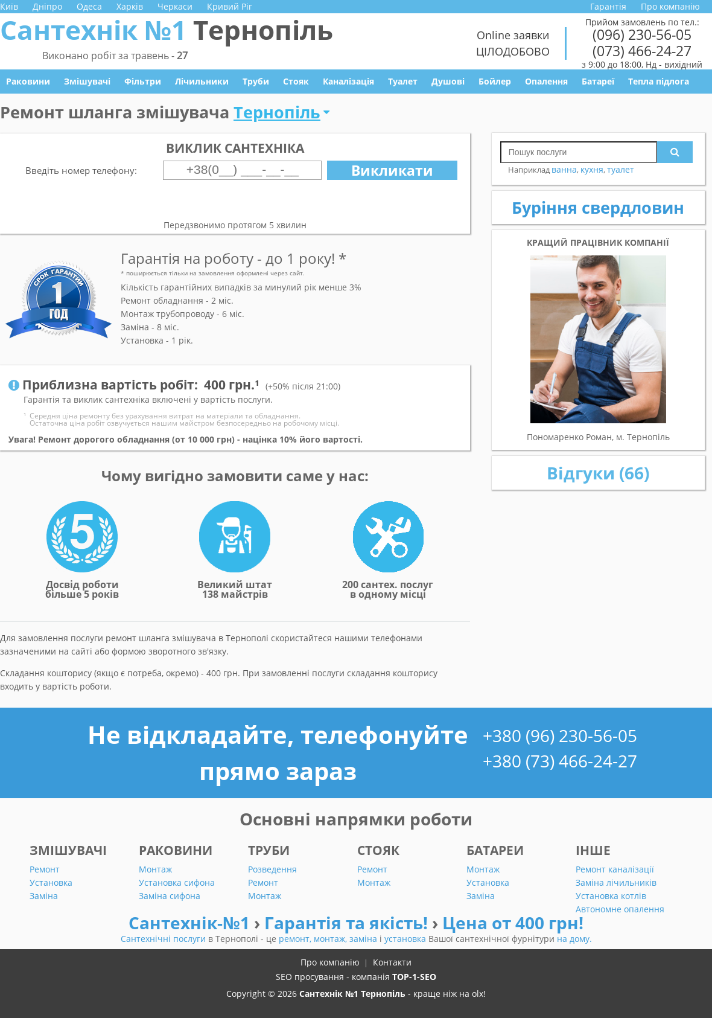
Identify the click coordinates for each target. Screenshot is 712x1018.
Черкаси (174, 6)
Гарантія (608, 6)
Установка (51, 882)
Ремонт (45, 869)
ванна (564, 169)
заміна (364, 938)
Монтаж (155, 869)
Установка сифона (177, 882)
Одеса (89, 6)
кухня (591, 169)
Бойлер (494, 81)
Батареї (598, 81)
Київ (9, 6)
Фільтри (142, 81)
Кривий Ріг (229, 6)
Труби (256, 81)
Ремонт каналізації (615, 869)
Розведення (272, 869)
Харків (129, 6)
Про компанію (670, 6)
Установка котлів (611, 895)
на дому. (574, 938)
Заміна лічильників (616, 882)
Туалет (403, 81)
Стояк (296, 81)
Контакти (392, 962)
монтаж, (331, 938)
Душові (448, 81)
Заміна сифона (169, 895)
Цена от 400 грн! (512, 922)
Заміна (44, 895)
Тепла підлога (658, 81)
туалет (620, 169)
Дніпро (47, 6)
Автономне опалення (620, 909)
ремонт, (296, 938)
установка (406, 938)
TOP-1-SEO (414, 976)
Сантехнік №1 (166, 29)
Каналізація (348, 81)
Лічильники (202, 81)
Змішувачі (87, 81)
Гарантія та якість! (348, 922)
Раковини (28, 81)
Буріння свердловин (598, 207)
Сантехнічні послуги (164, 938)
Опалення (546, 81)
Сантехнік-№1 (191, 922)
